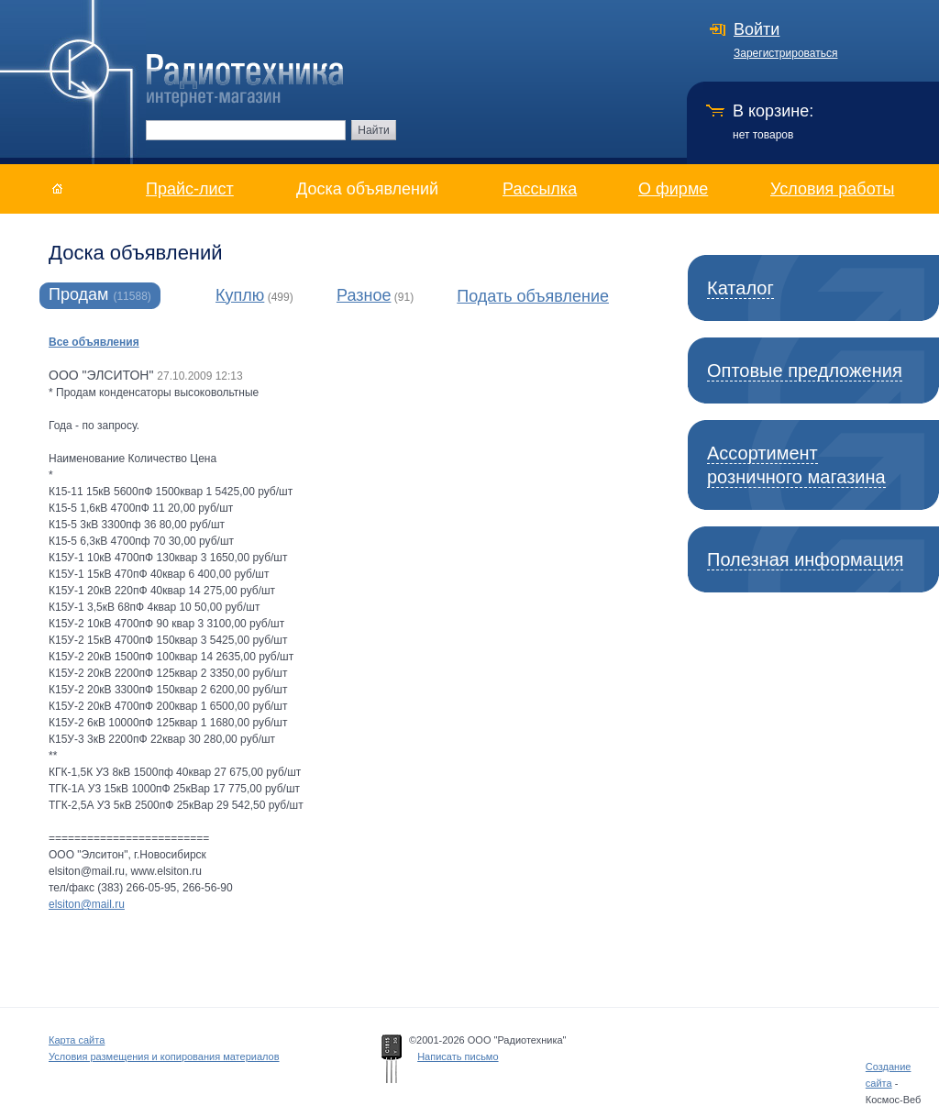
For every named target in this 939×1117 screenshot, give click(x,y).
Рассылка (540, 189)
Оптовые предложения (804, 370)
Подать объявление (533, 296)
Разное (364, 295)
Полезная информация (805, 559)
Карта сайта (77, 1039)
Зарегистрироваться (785, 53)
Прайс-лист (190, 189)
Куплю (239, 295)
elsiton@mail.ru (87, 904)
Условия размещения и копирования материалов (164, 1056)
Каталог (740, 288)
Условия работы (832, 189)
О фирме (673, 189)
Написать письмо (457, 1056)
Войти (756, 29)
